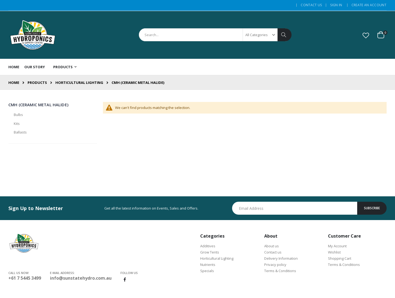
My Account (337, 246)
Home (13, 82)
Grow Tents (209, 252)
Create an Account (369, 5)
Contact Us (311, 5)
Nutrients (207, 264)
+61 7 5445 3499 (24, 278)
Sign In (336, 5)
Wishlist (334, 252)
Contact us (273, 252)
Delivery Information (281, 258)
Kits (17, 123)
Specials (207, 270)
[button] (365, 35)
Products (37, 82)
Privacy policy (275, 264)
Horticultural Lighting (79, 82)
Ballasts (20, 132)
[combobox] (215, 34)
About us (271, 246)
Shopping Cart (339, 258)
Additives (207, 246)
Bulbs (18, 114)
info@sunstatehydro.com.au (81, 278)
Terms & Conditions (280, 270)
